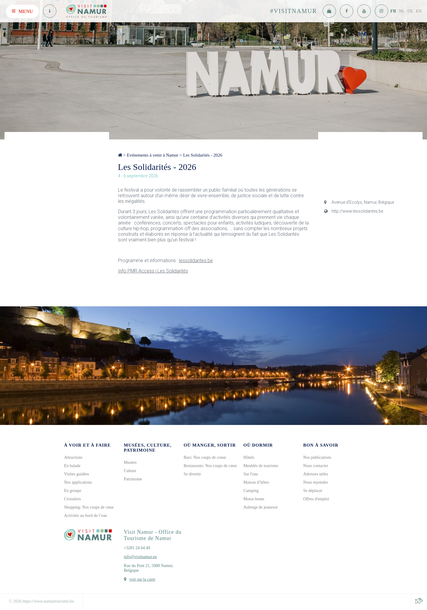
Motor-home (254, 499)
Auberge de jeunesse (260, 507)
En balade (72, 466)
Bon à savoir (320, 445)
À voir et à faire (87, 445)
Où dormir (258, 445)
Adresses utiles (315, 474)
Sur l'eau (250, 474)
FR (393, 11)
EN (419, 11)
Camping (251, 490)
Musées (130, 462)
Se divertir (192, 474)
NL (402, 11)
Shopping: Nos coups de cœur (89, 507)
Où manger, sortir (210, 445)
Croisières (72, 499)
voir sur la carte (142, 579)
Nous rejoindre (315, 482)
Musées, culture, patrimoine (148, 448)
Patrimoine (133, 479)
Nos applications (78, 482)
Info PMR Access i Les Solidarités (153, 271)
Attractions (73, 457)
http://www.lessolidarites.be (353, 211)
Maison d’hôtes (256, 482)
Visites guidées (76, 474)
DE (410, 11)
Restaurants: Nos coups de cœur (210, 466)
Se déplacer (312, 490)
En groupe (72, 490)
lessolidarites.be (196, 260)
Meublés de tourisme (260, 466)
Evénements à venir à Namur (152, 155)
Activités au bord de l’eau (85, 515)
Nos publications (317, 457)
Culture (130, 471)
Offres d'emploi (316, 499)
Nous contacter (315, 466)
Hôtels (248, 457)
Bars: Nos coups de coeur (205, 457)
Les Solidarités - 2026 (202, 155)
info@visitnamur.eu (140, 557)
